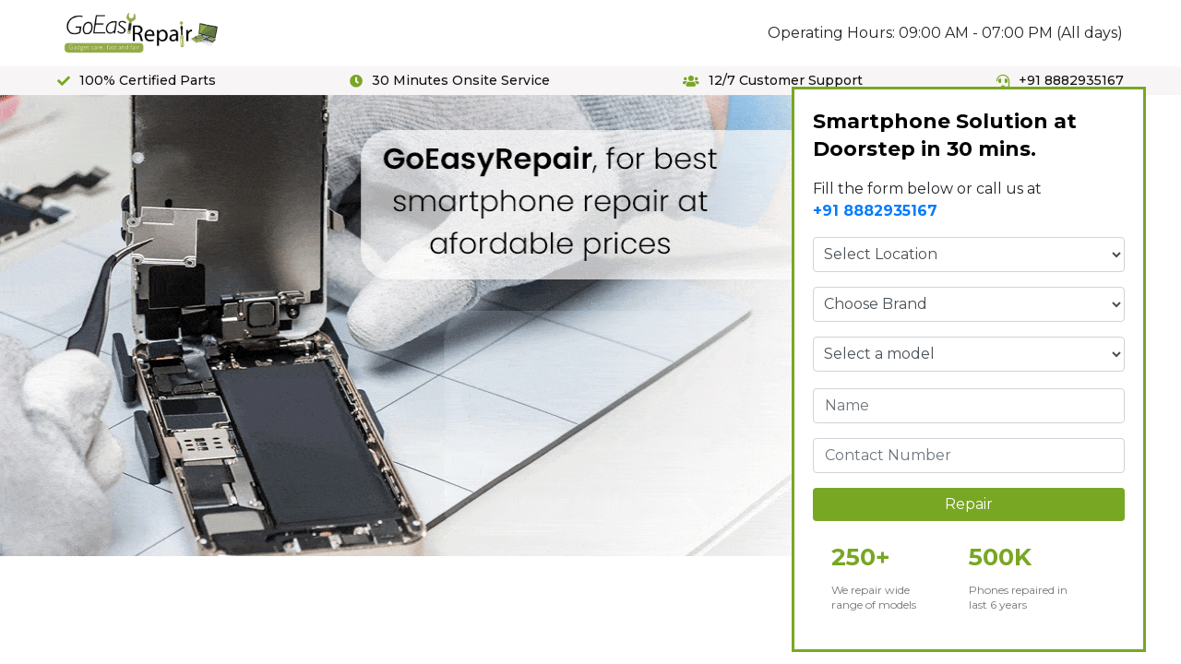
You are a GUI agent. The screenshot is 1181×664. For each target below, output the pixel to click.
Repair (969, 504)
